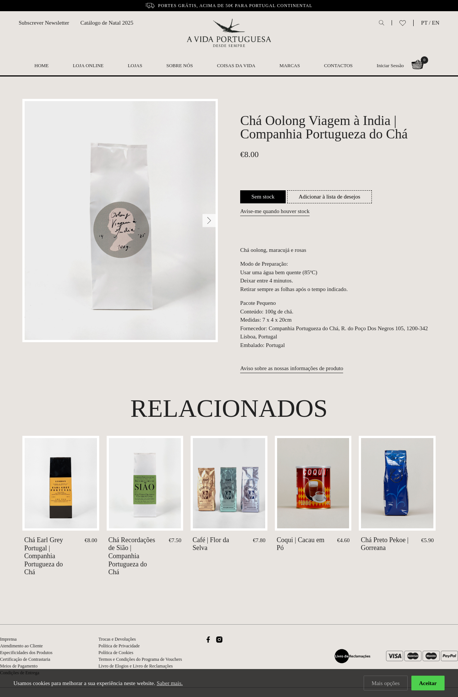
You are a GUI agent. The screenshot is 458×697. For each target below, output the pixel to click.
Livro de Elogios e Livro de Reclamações (135, 666)
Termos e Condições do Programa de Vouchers (140, 659)
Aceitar (428, 684)
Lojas (135, 65)
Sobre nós (179, 65)
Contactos (338, 65)
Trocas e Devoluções (117, 639)
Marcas (289, 65)
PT (424, 23)
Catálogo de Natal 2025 (106, 23)
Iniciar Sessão (390, 65)
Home (41, 65)
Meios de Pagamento (19, 666)
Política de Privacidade (119, 645)
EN (435, 23)
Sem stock (263, 197)
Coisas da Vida (236, 65)
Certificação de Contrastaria (25, 659)
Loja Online (88, 65)
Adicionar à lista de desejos (329, 197)
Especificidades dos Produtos (26, 652)
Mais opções (385, 684)
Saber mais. (170, 684)
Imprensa (8, 639)
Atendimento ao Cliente (21, 645)
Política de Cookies (115, 652)
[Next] (209, 220)
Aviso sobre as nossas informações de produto (291, 368)
